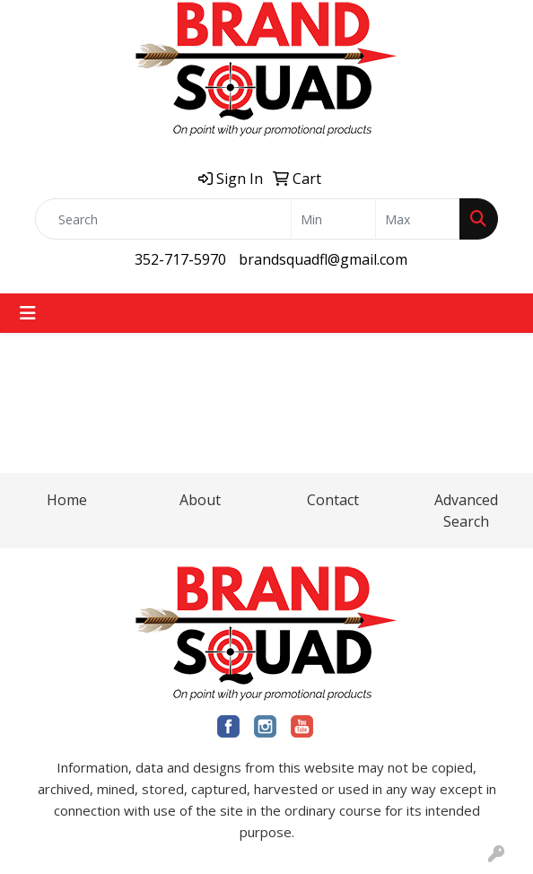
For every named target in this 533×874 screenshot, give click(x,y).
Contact (333, 500)
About (200, 500)
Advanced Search (466, 510)
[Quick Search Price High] (417, 219)
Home (67, 500)
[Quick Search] (163, 219)
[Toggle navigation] (28, 313)
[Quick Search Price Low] (333, 219)
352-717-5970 (180, 259)
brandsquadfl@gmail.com (323, 259)
